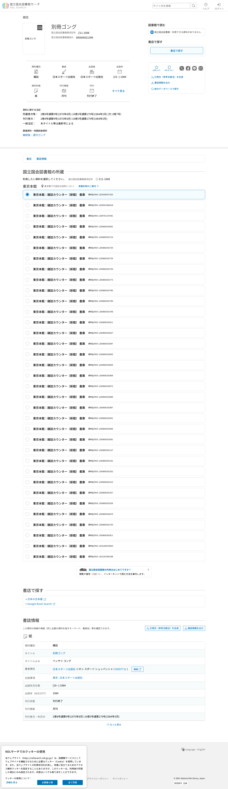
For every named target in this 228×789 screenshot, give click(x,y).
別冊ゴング (59, 653)
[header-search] (175, 5)
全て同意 (72, 782)
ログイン (219, 6)
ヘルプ (206, 6)
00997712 (120, 669)
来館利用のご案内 (89, 186)
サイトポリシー (120, 778)
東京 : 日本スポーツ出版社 (67, 677)
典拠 (138, 669)
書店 (29, 159)
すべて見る (118, 91)
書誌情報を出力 (160, 82)
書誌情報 (41, 159)
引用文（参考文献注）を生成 (167, 77)
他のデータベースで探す (165, 89)
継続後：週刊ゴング (34, 135)
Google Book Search (41, 604)
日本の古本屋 (36, 599)
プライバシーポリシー (98, 778)
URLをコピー (169, 68)
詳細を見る (11, 782)
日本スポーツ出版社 (64, 669)
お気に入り (157, 68)
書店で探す (176, 50)
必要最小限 (47, 782)
